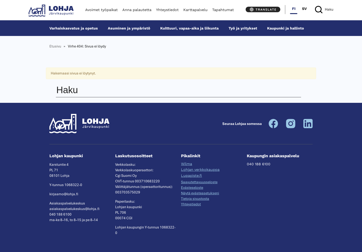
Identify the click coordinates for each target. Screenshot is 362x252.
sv (304, 8)
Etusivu (55, 46)
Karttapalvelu (195, 10)
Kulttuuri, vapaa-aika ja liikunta (189, 28)
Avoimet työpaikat (101, 10)
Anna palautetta (136, 10)
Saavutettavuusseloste (199, 182)
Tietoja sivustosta (195, 198)
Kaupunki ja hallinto (285, 28)
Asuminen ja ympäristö (129, 28)
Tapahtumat (223, 10)
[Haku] (324, 9)
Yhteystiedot (167, 10)
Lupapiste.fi (191, 175)
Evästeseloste (192, 187)
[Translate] (263, 9)
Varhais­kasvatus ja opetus (73, 28)
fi (294, 8)
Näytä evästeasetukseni (200, 193)
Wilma (186, 164)
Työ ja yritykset (243, 28)
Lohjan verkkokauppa (200, 169)
